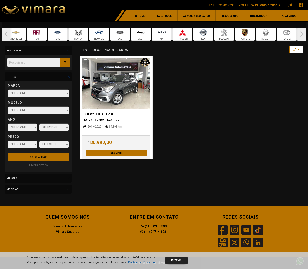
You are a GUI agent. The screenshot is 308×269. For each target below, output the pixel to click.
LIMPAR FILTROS (38, 165)
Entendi (176, 260)
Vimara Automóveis (67, 226)
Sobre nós (230, 15)
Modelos (12, 189)
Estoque (164, 15)
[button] (6, 34)
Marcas (12, 178)
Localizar (38, 157)
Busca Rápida (15, 50)
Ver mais (116, 152)
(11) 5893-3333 (154, 226)
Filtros (11, 76)
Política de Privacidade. (143, 262)
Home (140, 15)
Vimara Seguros (67, 232)
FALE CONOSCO (222, 5)
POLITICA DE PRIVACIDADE (260, 5)
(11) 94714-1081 (154, 232)
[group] (16, 34)
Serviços (258, 15)
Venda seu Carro (196, 15)
